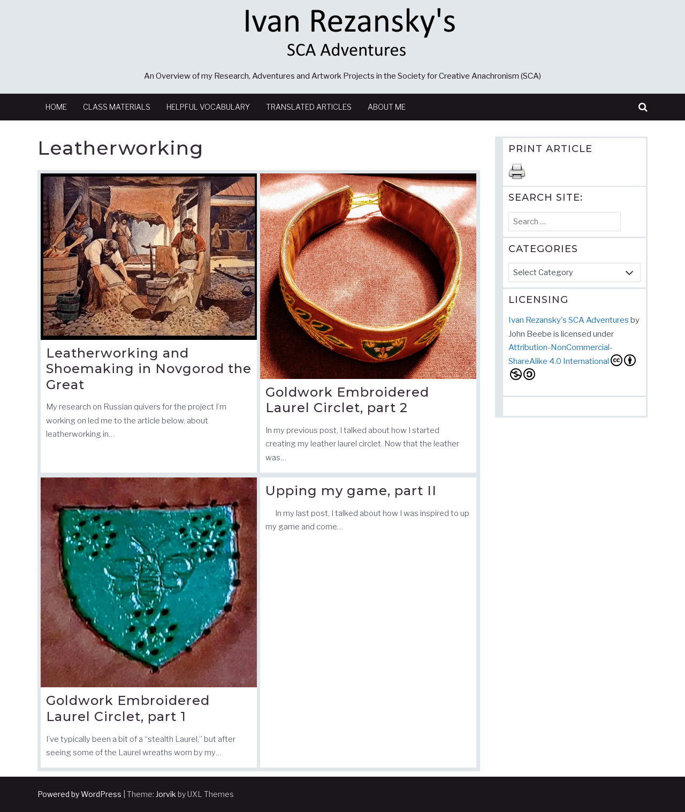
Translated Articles (309, 106)
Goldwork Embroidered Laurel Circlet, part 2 (347, 400)
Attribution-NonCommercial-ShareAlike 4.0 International (572, 361)
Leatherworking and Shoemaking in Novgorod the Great (149, 368)
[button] (643, 107)
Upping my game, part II (351, 490)
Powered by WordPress (79, 794)
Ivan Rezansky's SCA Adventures (568, 320)
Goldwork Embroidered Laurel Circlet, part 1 (128, 708)
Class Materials (116, 106)
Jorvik (166, 794)
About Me (387, 106)
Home (56, 106)
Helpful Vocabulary (208, 106)
